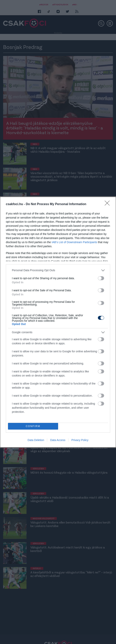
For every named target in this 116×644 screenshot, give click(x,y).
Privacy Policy (79, 440)
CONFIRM (33, 426)
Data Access (57, 440)
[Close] (108, 204)
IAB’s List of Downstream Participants (74, 242)
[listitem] (58, 270)
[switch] (101, 278)
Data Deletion (36, 440)
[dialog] (58, 322)
